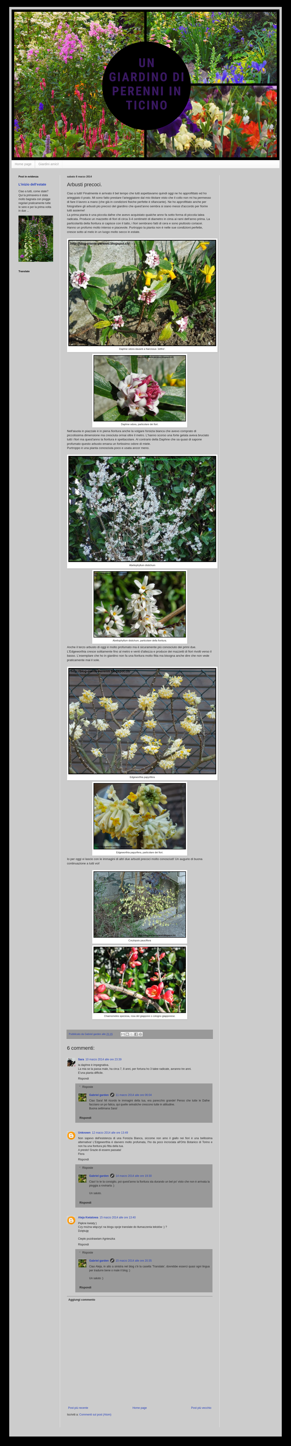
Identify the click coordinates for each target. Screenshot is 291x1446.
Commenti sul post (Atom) (95, 1414)
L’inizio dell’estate (32, 184)
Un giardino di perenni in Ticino (37, 15)
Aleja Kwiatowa (88, 1217)
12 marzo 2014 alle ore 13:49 (110, 1132)
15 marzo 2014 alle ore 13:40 (118, 1217)
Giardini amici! (48, 164)
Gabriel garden (99, 1095)
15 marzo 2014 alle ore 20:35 (134, 1260)
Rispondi (83, 1078)
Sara (81, 1059)
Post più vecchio (201, 1407)
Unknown (84, 1132)
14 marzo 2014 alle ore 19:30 (134, 1176)
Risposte (87, 1087)
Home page (23, 164)
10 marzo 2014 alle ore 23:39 (103, 1059)
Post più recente (78, 1407)
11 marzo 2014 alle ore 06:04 (134, 1095)
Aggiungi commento (81, 1299)
